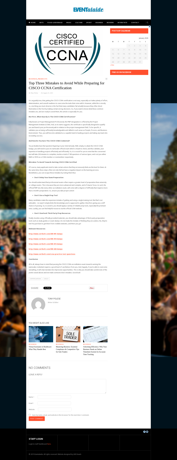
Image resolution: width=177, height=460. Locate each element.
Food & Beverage (55, 22)
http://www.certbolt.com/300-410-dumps (46, 239)
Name (31, 397)
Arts (41, 22)
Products (42, 79)
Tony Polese (34, 93)
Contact (135, 22)
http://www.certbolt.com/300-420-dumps (46, 249)
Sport (89, 22)
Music (68, 22)
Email (31, 403)
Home (33, 22)
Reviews (110, 22)
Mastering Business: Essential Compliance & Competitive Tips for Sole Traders (67, 349)
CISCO (46, 279)
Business (99, 22)
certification (35, 279)
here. (49, 444)
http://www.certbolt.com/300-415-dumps (46, 244)
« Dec (112, 65)
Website (32, 409)
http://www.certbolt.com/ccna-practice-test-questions (52, 254)
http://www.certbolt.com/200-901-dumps (46, 234)
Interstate (122, 22)
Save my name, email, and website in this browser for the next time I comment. (60, 415)
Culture (79, 22)
